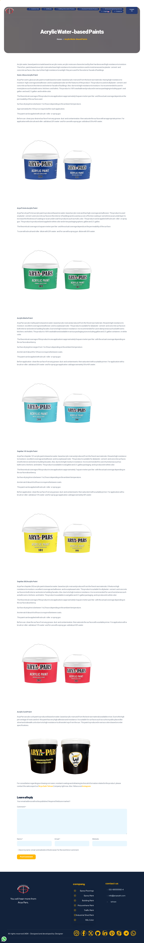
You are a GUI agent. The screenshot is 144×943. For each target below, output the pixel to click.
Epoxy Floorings (87, 891)
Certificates (48, 9)
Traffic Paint (89, 910)
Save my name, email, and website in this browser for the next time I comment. (49, 850)
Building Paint (88, 900)
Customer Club (34, 9)
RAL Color (89, 920)
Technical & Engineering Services (112, 9)
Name (20, 839)
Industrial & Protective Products (89, 9)
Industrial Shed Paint (85, 915)
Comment (21, 807)
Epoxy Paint (89, 895)
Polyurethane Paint (86, 905)
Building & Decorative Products (65, 9)
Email (57, 839)
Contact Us (118, 12)
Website (95, 839)
